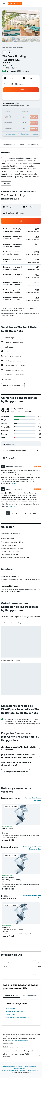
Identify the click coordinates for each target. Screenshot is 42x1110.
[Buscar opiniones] (23, 443)
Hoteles (20, 1099)
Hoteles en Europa (30, 1099)
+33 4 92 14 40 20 (9, 68)
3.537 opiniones (23, 71)
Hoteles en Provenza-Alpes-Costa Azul (13, 1103)
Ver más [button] (14, 484)
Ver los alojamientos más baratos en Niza (32, 884)
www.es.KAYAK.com (9, 1099)
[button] (3, 3)
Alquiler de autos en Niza (14, 1048)
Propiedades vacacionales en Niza (17, 1054)
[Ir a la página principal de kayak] (15, 3)
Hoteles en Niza (11, 1051)
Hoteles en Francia (19, 1101)
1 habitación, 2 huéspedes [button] (14, 84)
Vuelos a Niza (10, 1045)
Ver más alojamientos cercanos (33, 836)
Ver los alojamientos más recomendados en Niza (32, 933)
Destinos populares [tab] (29, 1032)
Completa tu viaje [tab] (11, 1032)
